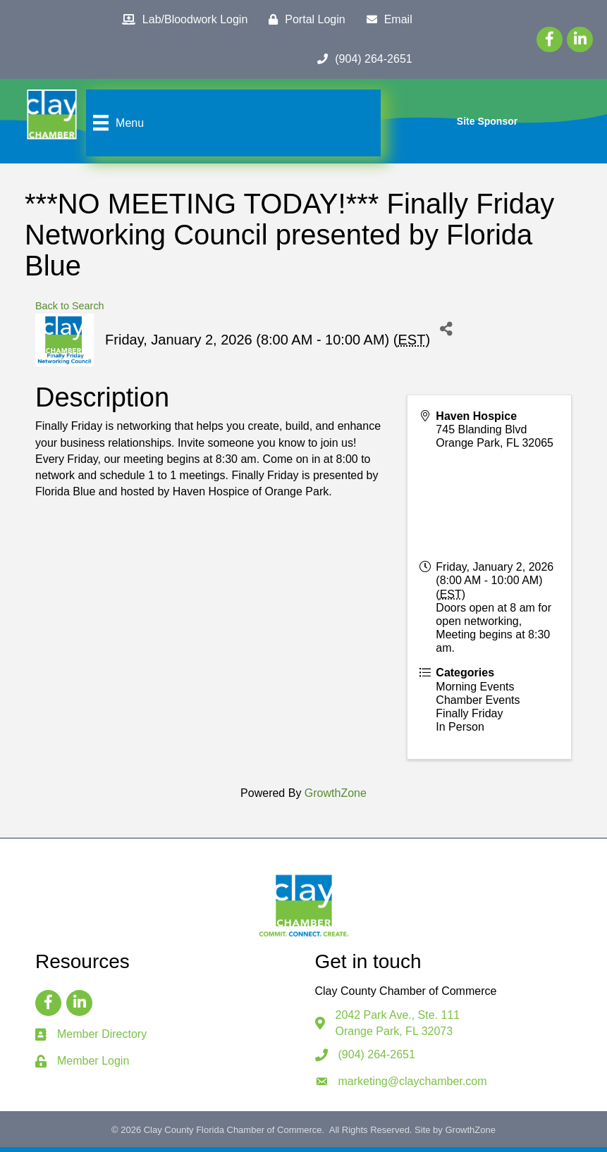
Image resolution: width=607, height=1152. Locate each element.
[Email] (386, 19)
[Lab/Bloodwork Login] (181, 19)
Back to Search (69, 310)
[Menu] (117, 125)
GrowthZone (336, 798)
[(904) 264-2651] (361, 59)
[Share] (446, 333)
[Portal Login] (303, 19)
